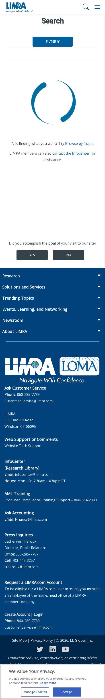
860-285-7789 (28, 394)
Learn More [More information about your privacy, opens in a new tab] (48, 685)
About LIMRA (14, 331)
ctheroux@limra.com (21, 566)
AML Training (17, 493)
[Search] (86, 6)
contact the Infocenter (71, 153)
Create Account (17, 614)
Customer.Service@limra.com (28, 400)
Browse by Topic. (79, 143)
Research (11, 276)
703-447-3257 (23, 560)
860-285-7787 (27, 554)
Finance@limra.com (31, 519)
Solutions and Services (23, 287)
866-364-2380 (85, 500)
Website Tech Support (23, 445)
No (68, 255)
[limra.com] (19, 7)
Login (38, 614)
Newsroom (12, 320)
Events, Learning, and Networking (34, 309)
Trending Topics (18, 298)
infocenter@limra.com (33, 474)
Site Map (19, 640)
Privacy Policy (42, 640)
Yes (32, 255)
